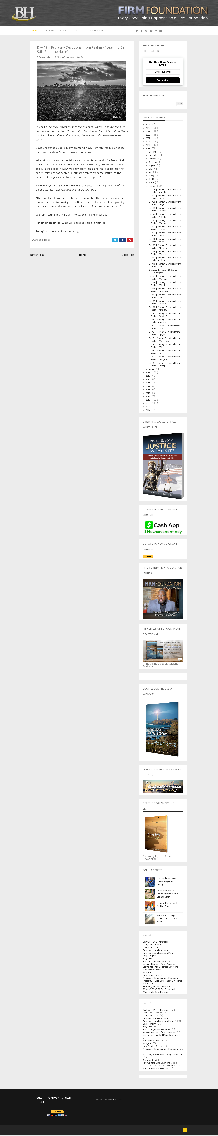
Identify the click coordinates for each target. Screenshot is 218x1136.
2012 (148, 394)
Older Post (128, 255)
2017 (148, 376)
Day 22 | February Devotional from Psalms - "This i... (165, 228)
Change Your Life (150, 948)
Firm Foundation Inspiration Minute (158, 953)
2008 (148, 407)
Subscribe (163, 81)
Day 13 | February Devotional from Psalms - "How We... (165, 290)
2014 (148, 387)
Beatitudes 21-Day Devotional (156, 942)
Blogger (119, 1100)
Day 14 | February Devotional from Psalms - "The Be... (165, 284)
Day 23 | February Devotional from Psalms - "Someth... (165, 222)
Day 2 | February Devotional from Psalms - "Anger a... (164, 359)
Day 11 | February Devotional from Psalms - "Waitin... (165, 303)
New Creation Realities (153, 976)
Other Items (80, 31)
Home (34, 31)
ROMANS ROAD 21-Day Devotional (159, 990)
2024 (148, 132)
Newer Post (37, 255)
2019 (148, 149)
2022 (148, 139)
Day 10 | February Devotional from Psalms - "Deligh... (165, 309)
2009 (148, 404)
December (154, 152)
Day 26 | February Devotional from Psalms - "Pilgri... (165, 204)
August (152, 166)
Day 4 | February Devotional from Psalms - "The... (164, 346)
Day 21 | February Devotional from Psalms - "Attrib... (165, 235)
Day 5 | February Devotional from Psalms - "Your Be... (164, 340)
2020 (148, 145)
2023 (148, 135)
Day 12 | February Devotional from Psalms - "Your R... (165, 297)
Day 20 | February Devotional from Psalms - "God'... (165, 241)
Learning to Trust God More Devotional (161, 967)
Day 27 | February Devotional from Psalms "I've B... (165, 197)
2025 (148, 128)
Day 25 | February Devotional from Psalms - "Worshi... (165, 210)
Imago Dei (147, 959)
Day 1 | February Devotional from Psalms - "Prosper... (164, 365)
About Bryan (49, 31)
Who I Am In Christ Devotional (156, 992)
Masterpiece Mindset (152, 970)
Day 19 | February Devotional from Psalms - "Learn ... (165, 247)
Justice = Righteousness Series (156, 962)
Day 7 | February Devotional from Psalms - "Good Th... (164, 328)
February (153, 186)
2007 (148, 410)
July (150, 169)
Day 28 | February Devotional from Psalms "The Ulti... (165, 191)
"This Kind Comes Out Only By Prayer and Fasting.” (167, 882)
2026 (148, 125)
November (154, 156)
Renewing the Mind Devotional (156, 987)
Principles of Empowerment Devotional (160, 978)
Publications (99, 31)
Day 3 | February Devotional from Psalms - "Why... (164, 352)
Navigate (147, 973)
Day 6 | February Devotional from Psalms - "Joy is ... (164, 334)
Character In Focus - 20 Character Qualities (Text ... (164, 272)
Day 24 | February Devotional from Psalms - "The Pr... (165, 216)
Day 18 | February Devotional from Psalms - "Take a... (165, 253)
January (152, 370)
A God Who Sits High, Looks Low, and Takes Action (167, 919)
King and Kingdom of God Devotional (159, 965)
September (154, 163)
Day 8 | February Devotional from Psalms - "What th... (164, 321)
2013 (148, 390)
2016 (148, 380)
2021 (148, 142)
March (152, 183)
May (151, 176)
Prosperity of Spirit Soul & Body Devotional (162, 981)
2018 (148, 373)
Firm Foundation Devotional (155, 951)
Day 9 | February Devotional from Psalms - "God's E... (164, 315)
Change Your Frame (152, 945)
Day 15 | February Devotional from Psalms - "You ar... (165, 278)
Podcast (65, 31)
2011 (148, 397)
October (153, 159)
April (151, 180)
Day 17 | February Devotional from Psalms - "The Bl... (165, 259)
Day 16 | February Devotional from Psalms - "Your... (165, 266)
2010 (148, 400)
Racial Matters (149, 984)
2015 (148, 383)
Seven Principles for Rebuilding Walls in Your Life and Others (167, 894)
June (151, 173)
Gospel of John (149, 956)
